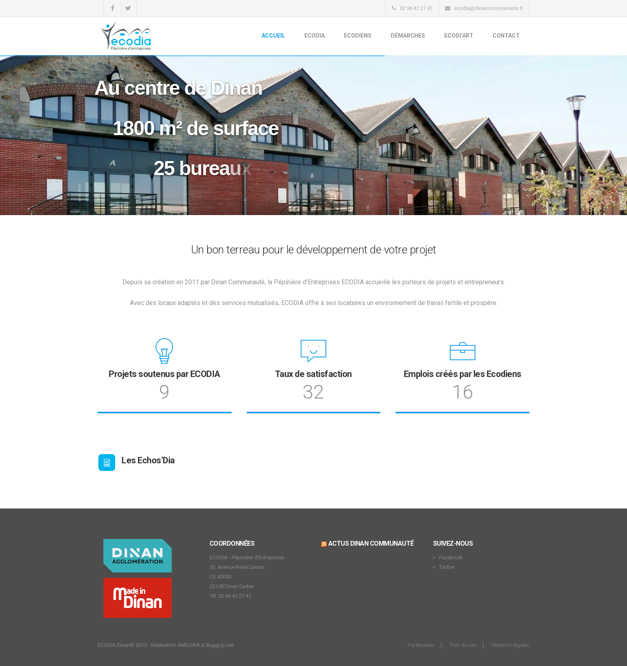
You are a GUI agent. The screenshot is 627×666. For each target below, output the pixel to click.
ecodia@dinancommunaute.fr (488, 8)
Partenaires (420, 645)
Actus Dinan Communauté (371, 543)
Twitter (447, 567)
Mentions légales (510, 645)
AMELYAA (189, 645)
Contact (506, 35)
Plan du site (462, 645)
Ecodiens (357, 35)
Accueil (273, 35)
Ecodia (314, 35)
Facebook (451, 557)
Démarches (408, 35)
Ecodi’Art (458, 35)
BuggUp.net (220, 645)
